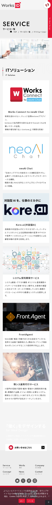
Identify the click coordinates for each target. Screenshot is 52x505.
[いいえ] (48, 496)
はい (22, 501)
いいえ (30, 501)
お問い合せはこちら (20, 447)
